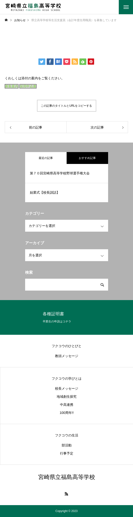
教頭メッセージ (66, 356)
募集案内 (11, 86)
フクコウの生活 (66, 435)
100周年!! (66, 412)
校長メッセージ (66, 388)
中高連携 (66, 404)
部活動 (67, 445)
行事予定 (66, 453)
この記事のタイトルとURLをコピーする (66, 105)
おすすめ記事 (87, 158)
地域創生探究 (67, 396)
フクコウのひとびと (67, 346)
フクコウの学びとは (67, 378)
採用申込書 (28, 86)
